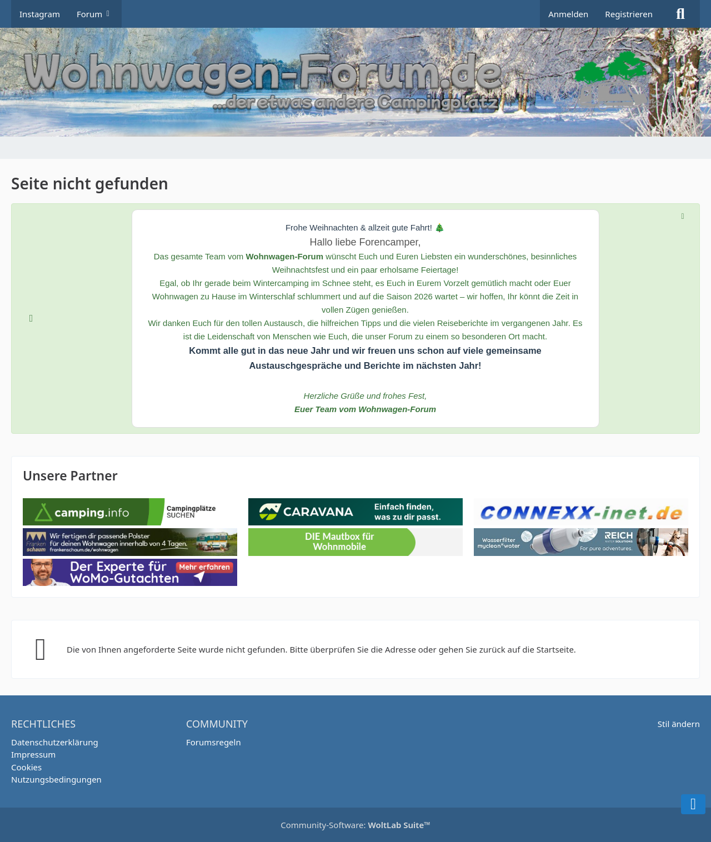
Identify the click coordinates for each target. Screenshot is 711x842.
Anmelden (568, 13)
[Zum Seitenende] (693, 804)
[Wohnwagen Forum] (355, 82)
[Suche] (680, 14)
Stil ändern (679, 723)
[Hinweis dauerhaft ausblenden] (682, 215)
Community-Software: (355, 824)
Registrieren (629, 13)
